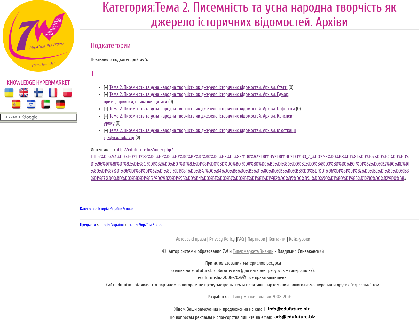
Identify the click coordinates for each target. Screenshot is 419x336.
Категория (88, 209)
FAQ (240, 239)
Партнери (256, 239)
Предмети (88, 225)
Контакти (277, 239)
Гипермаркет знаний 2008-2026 (262, 297)
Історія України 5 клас (115, 209)
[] (106, 87)
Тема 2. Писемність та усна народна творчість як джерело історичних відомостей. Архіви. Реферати (202, 109)
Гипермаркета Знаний (253, 251)
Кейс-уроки (299, 239)
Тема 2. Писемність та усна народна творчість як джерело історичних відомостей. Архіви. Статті (198, 87)
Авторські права (191, 239)
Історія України (112, 225)
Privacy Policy (222, 239)
